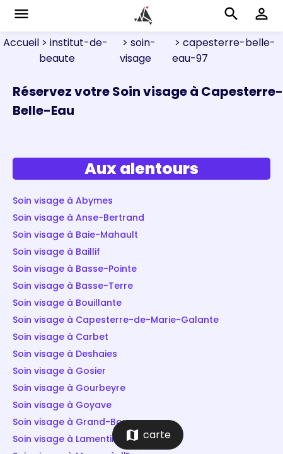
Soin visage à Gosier (59, 370)
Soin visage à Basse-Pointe (75, 268)
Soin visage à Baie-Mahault (75, 234)
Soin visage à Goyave (62, 405)
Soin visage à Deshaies (65, 353)
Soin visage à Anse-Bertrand (78, 217)
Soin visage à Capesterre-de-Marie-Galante (116, 319)
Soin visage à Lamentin (65, 439)
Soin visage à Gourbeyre (69, 387)
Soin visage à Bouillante (67, 302)
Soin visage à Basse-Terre (73, 285)
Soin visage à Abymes (63, 200)
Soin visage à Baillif (56, 251)
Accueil (21, 42)
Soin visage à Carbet (60, 336)
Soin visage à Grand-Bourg (75, 422)
